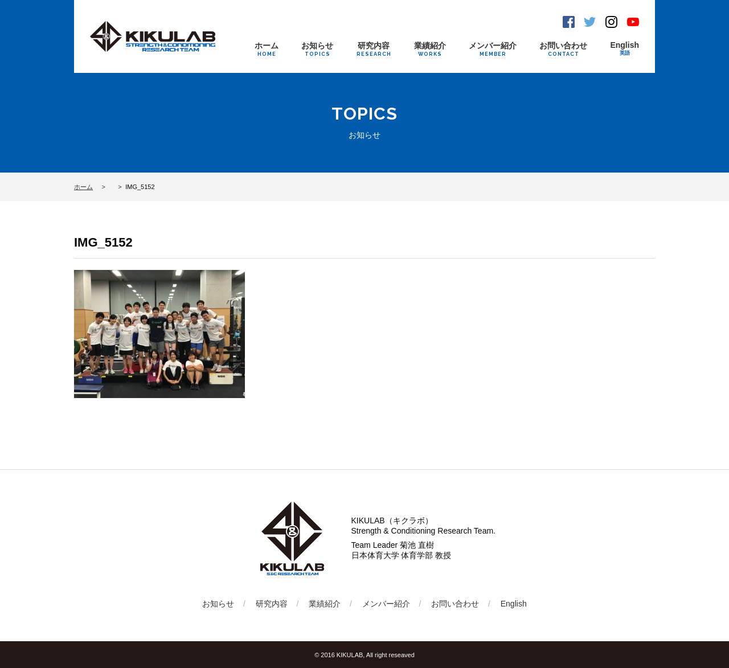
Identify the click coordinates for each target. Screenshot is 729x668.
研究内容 (374, 49)
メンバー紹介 (493, 49)
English (624, 48)
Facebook (569, 22)
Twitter (590, 22)
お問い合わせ (563, 49)
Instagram (611, 22)
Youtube (633, 22)
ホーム (267, 49)
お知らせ (317, 49)
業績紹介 (430, 49)
